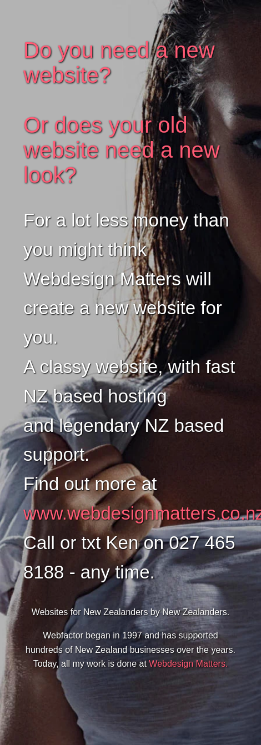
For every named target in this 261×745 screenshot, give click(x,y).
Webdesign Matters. (188, 663)
